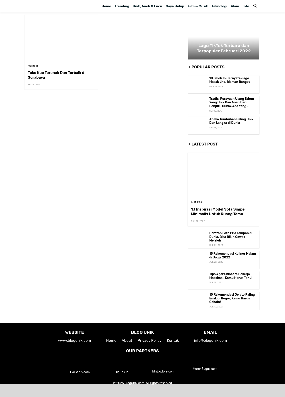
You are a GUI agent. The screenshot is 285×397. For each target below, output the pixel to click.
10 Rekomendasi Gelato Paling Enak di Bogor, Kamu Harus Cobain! (232, 298)
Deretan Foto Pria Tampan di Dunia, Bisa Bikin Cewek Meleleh (230, 237)
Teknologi (219, 6)
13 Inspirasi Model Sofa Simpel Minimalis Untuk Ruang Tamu (218, 211)
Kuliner (33, 66)
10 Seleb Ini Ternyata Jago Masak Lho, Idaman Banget (229, 80)
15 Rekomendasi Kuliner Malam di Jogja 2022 (232, 255)
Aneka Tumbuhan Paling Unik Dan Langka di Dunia (231, 121)
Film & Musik (198, 6)
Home (106, 6)
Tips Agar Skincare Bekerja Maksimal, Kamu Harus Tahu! (230, 276)
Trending (122, 6)
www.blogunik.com (74, 340)
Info (246, 6)
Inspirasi (197, 202)
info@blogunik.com (210, 340)
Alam (235, 6)
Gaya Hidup (175, 6)
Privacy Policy (150, 340)
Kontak (173, 340)
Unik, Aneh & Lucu (147, 6)
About (127, 340)
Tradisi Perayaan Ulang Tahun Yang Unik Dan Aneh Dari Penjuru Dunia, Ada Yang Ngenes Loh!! (231, 104)
